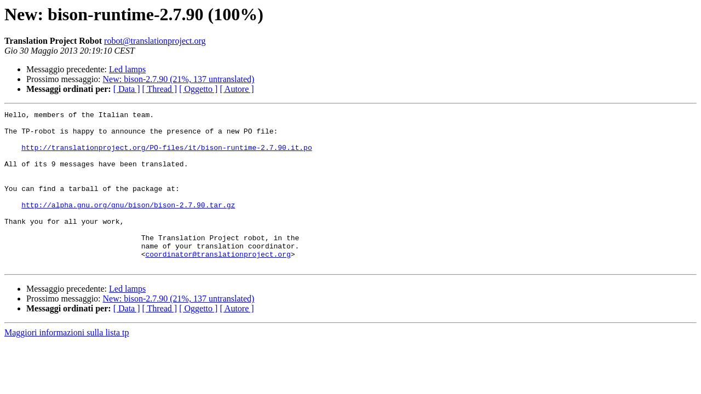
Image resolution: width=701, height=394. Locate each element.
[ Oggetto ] (198, 89)
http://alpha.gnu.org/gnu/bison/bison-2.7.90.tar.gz (128, 224)
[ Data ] (126, 89)
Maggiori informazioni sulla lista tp (66, 363)
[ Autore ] (237, 89)
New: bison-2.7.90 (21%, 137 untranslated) (179, 79)
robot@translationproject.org (155, 40)
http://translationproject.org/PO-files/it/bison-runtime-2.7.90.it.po (166, 155)
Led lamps (127, 69)
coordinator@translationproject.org (217, 283)
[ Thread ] (159, 89)
